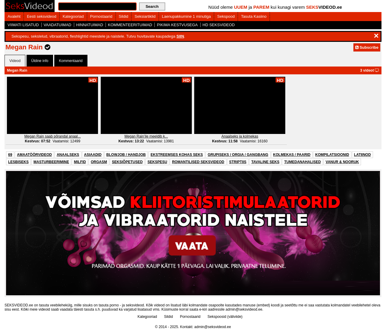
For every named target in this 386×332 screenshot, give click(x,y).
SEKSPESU (157, 162)
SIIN (180, 36)
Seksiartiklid (144, 16)
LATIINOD (362, 155)
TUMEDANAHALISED (302, 162)
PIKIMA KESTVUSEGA (177, 25)
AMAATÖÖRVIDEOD (34, 155)
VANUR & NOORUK (342, 162)
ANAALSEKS (68, 155)
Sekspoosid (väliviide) (224, 317)
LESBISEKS (18, 162)
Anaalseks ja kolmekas (239, 136)
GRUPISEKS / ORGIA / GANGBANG (238, 155)
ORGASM (99, 162)
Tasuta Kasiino (254, 16)
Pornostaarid (101, 16)
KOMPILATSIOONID (332, 155)
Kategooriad (73, 16)
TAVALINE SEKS (265, 162)
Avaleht (14, 16)
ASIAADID (93, 155)
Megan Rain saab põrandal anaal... (52, 136)
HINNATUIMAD (89, 25)
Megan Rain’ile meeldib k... (146, 136)
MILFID (80, 162)
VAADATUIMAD (57, 25)
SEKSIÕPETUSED (127, 162)
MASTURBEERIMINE (51, 162)
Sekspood (226, 16)
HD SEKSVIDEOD (219, 25)
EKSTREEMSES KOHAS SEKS (176, 155)
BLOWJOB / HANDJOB (126, 155)
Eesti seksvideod (41, 16)
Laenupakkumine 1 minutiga (186, 16)
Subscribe (366, 47)
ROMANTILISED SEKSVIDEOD (198, 162)
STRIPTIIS (237, 162)
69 (10, 155)
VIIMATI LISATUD (23, 25)
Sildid (123, 16)
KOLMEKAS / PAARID (292, 155)
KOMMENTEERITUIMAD (130, 25)
